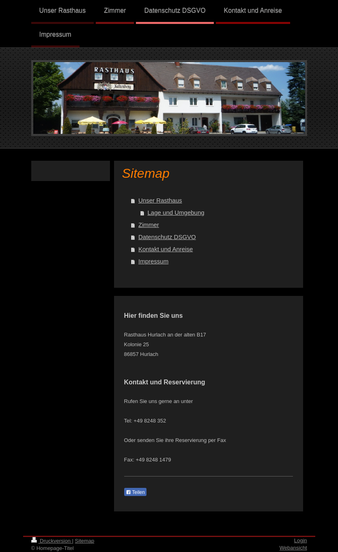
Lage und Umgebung (176, 212)
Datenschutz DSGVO (167, 236)
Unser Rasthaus (160, 200)
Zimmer (148, 224)
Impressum (153, 261)
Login (300, 540)
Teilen (135, 492)
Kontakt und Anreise (165, 249)
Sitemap (85, 541)
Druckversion (51, 541)
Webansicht (293, 548)
